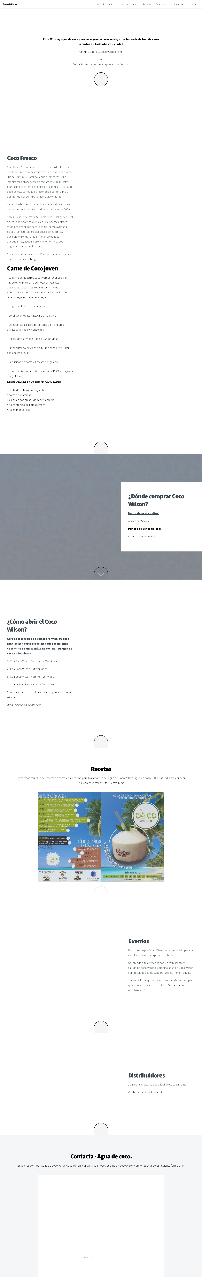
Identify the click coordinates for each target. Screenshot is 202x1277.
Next (101, 448)
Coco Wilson (87, 1257)
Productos (109, 4)
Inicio (96, 4)
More (101, 79)
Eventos (160, 4)
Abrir (135, 4)
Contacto (194, 4)
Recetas (147, 4)
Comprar (124, 4)
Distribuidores (177, 4)
